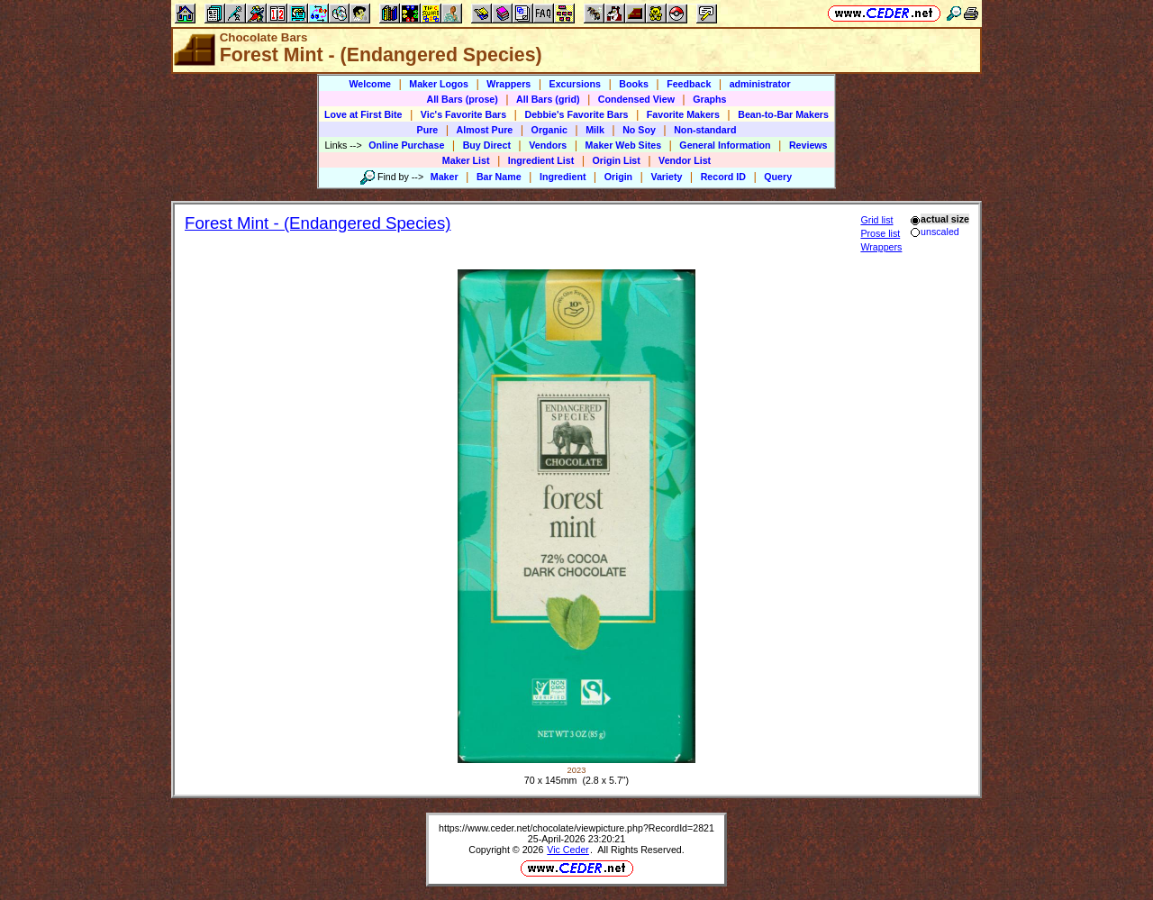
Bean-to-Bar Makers (783, 114)
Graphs (709, 99)
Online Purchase (406, 145)
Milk (595, 129)
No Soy (639, 129)
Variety (666, 176)
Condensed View (636, 99)
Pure (428, 129)
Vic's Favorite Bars (463, 114)
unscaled (934, 231)
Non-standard (705, 129)
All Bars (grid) (547, 99)
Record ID (723, 176)
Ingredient (563, 176)
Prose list (880, 233)
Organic (549, 129)
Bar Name (499, 176)
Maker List (466, 160)
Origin (618, 176)
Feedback (689, 83)
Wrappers (508, 83)
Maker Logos (438, 83)
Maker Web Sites (624, 145)
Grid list (876, 219)
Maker (444, 176)
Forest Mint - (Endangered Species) (318, 223)
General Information (724, 145)
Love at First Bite (363, 114)
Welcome (370, 83)
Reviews (808, 145)
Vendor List (684, 160)
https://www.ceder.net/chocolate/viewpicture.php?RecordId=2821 (576, 828)
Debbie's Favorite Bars (576, 114)
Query (778, 176)
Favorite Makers (683, 114)
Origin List (616, 160)
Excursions (575, 83)
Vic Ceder (568, 849)
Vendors (548, 145)
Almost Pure (485, 129)
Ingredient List (541, 160)
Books (634, 83)
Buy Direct (487, 145)
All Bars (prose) (461, 99)
